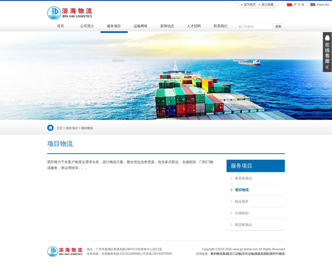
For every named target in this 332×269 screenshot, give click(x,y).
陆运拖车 (242, 201)
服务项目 (114, 26)
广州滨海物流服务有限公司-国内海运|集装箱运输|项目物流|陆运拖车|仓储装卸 (70, 12)
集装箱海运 (243, 178)
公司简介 (87, 26)
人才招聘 (194, 26)
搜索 (278, 26)
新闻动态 (167, 26)
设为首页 (250, 4)
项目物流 (242, 190)
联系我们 (221, 26)
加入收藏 (267, 4)
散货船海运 (243, 225)
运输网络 (140, 26)
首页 (60, 26)
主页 (59, 128)
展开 (327, 52)
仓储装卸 (242, 213)
